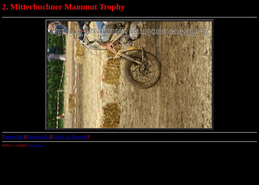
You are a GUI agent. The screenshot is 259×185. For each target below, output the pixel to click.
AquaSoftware (36, 145)
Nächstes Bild (38, 137)
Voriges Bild (13, 137)
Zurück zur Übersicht (70, 137)
